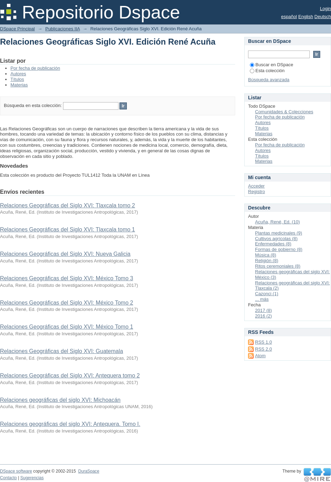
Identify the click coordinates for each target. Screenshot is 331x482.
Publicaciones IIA (62, 28)
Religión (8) (266, 260)
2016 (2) (263, 316)
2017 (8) (263, 310)
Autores (18, 73)
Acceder (256, 186)
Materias (19, 84)
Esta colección (267, 70)
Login (325, 8)
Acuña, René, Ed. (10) (277, 221)
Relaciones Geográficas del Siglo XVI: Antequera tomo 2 (70, 375)
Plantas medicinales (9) (278, 233)
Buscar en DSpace (271, 64)
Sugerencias (32, 477)
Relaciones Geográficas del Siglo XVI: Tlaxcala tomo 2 (67, 205)
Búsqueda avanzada (269, 79)
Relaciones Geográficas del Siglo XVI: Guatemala (61, 351)
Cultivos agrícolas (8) (276, 238)
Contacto (8, 477)
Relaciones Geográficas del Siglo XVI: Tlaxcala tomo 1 (67, 229)
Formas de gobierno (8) (278, 249)
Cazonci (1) (266, 293)
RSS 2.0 (263, 349)
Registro (256, 191)
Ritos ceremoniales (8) (277, 266)
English (305, 16)
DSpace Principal (17, 28)
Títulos (17, 79)
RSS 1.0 (263, 342)
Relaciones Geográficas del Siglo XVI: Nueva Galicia (65, 254)
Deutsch (322, 16)
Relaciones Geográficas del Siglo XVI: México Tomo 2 (66, 303)
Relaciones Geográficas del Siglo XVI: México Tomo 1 (66, 327)
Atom (260, 355)
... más (262, 299)
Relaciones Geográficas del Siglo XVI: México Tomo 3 (66, 278)
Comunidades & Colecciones (284, 111)
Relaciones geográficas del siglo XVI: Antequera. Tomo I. (70, 424)
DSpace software (16, 471)
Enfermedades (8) (273, 243)
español (289, 16)
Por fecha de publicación (35, 68)
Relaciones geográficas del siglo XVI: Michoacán (60, 400)
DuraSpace (88, 471)
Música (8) (265, 255)
